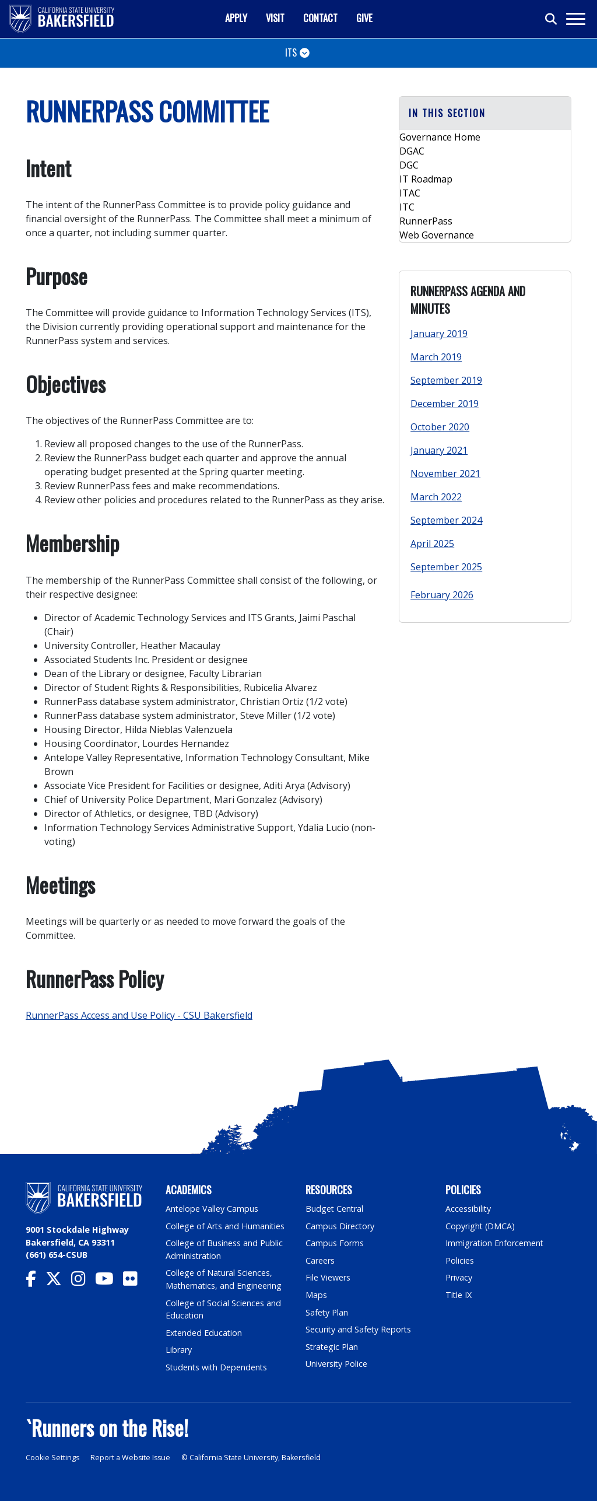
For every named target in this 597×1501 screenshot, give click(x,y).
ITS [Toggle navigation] (291, 52)
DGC (409, 165)
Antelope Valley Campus (212, 1208)
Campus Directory (340, 1226)
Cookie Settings (53, 1458)
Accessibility (468, 1208)
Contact (320, 17)
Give (364, 17)
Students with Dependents (217, 1367)
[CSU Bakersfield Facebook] (35, 1281)
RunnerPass (425, 221)
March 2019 (436, 356)
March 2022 (436, 496)
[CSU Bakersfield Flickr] (135, 1281)
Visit (275, 17)
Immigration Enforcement (495, 1243)
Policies (459, 1260)
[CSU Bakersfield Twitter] (58, 1281)
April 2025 (432, 543)
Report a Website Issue (132, 1458)
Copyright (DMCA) (480, 1226)
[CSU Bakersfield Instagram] (83, 1281)
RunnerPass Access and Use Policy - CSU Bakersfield (139, 1015)
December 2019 (444, 403)
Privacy (458, 1277)
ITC (407, 207)
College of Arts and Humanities (226, 1226)
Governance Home (439, 137)
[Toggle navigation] (575, 18)
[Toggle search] (551, 19)
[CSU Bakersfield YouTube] (109, 1281)
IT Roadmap (425, 179)
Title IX (458, 1294)
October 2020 (439, 426)
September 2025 (446, 566)
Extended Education (205, 1332)
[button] (485, 113)
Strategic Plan (332, 1346)
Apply (236, 17)
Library (179, 1349)
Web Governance (436, 235)
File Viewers (327, 1277)
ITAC (409, 193)
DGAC (411, 151)
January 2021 (439, 450)
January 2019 (439, 333)
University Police (336, 1363)
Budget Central (334, 1208)
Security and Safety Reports (359, 1329)
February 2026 (441, 594)
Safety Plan (327, 1312)
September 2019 (446, 380)
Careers (320, 1260)
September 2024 (446, 520)
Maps (316, 1294)
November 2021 (445, 473)
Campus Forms (334, 1243)
